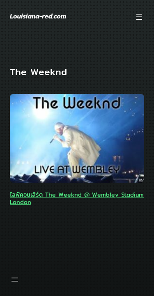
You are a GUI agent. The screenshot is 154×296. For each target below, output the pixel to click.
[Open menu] (139, 17)
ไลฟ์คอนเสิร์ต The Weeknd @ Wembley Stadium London (77, 198)
